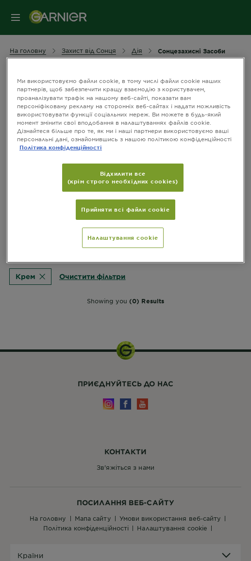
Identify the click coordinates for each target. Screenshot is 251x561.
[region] (125, 160)
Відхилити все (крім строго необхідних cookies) (122, 177)
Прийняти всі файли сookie (125, 209)
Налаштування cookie (122, 237)
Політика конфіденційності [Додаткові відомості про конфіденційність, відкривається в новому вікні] (60, 147)
